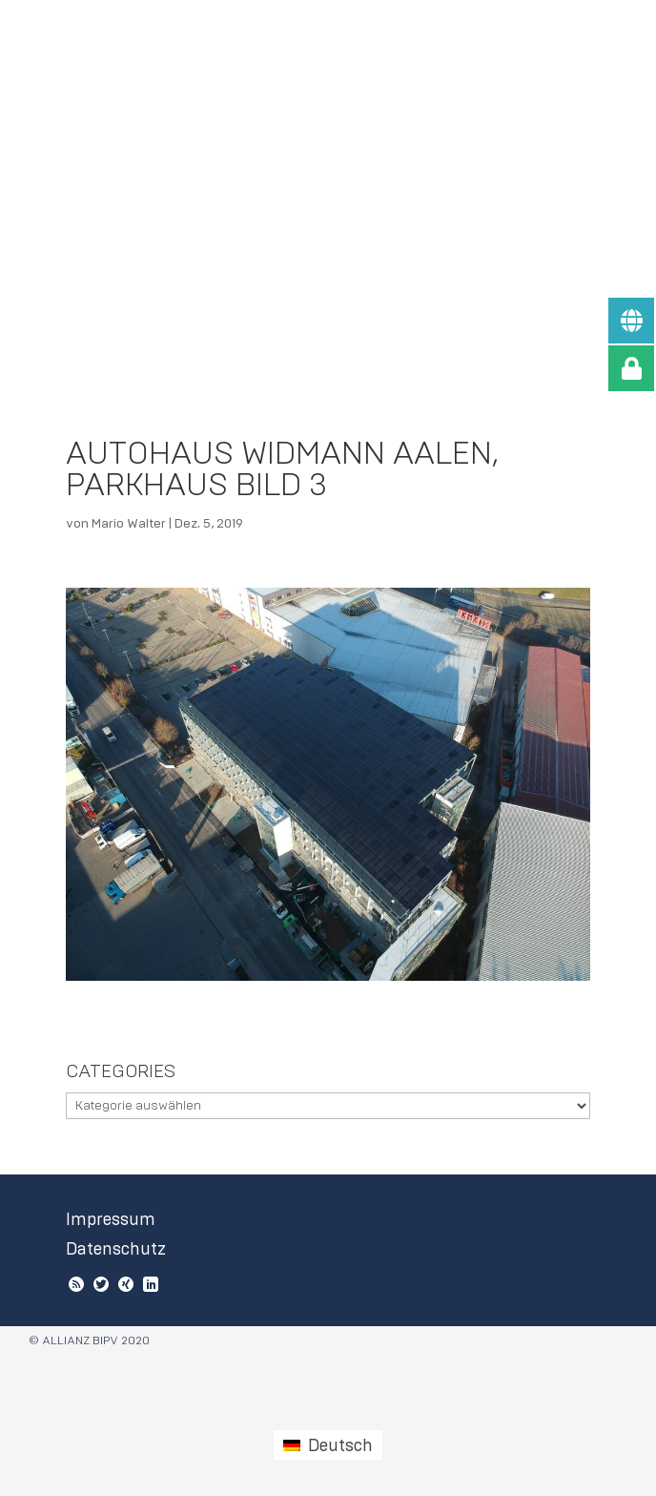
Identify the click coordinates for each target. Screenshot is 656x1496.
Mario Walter (129, 523)
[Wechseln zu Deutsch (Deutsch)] (327, 1444)
